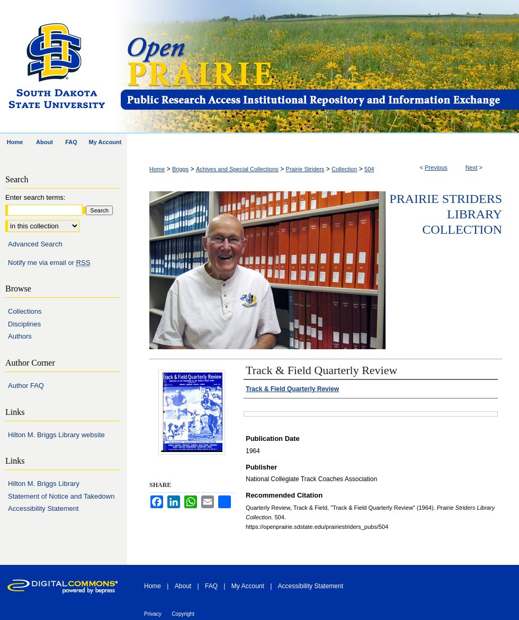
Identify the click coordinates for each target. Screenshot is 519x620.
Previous (436, 167)
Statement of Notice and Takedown (61, 496)
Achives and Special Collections (237, 169)
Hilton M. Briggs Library (43, 484)
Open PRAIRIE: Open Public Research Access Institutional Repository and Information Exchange (319, 67)
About (183, 586)
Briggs (180, 169)
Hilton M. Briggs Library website (56, 435)
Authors (20, 336)
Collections (25, 311)
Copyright (183, 614)
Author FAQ (26, 385)
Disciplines (24, 324)
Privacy (153, 614)
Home (157, 169)
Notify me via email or (49, 263)
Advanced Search (35, 244)
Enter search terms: (35, 197)
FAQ (211, 586)
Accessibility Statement (43, 508)
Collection (344, 169)
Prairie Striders (305, 169)
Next (472, 167)
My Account (247, 586)
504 (369, 169)
